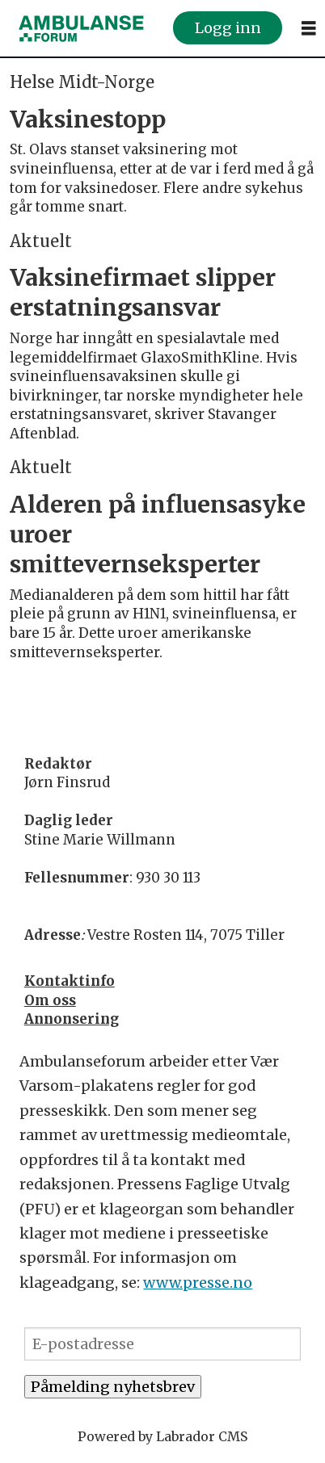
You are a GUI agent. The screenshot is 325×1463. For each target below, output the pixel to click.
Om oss (50, 1000)
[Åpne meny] (309, 29)
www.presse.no (197, 1282)
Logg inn (228, 28)
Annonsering (71, 1019)
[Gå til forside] (81, 27)
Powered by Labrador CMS (162, 1436)
